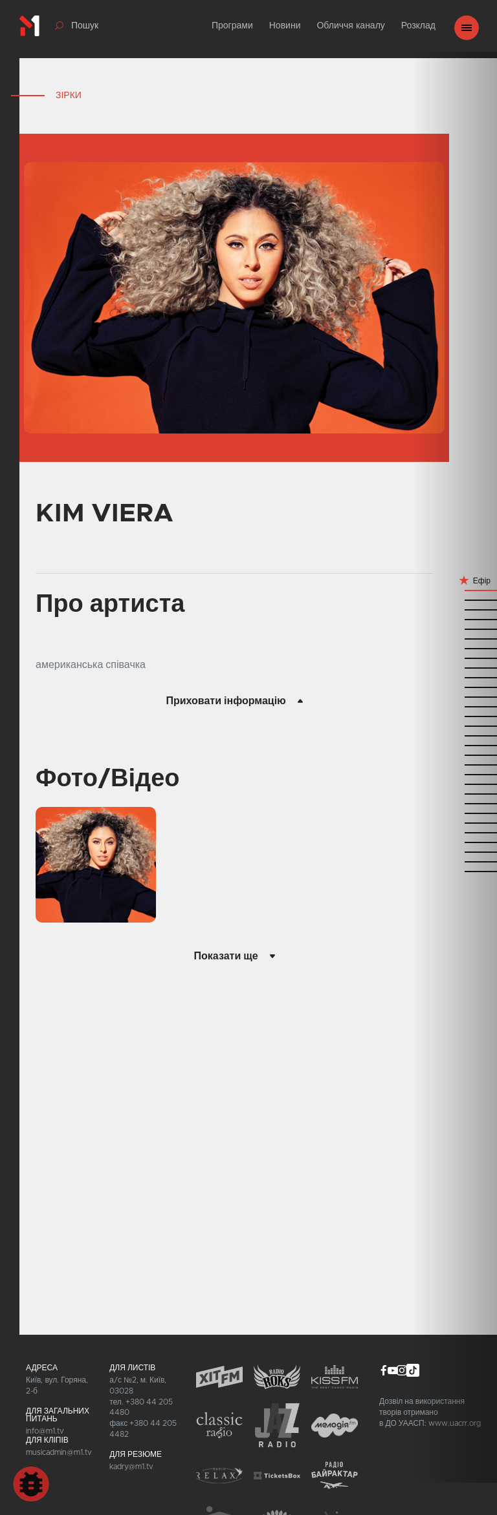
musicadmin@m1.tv (59, 1452)
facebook (383, 1370)
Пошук (84, 25)
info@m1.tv (45, 1431)
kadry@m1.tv (131, 1466)
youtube (392, 1370)
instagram (401, 1370)
